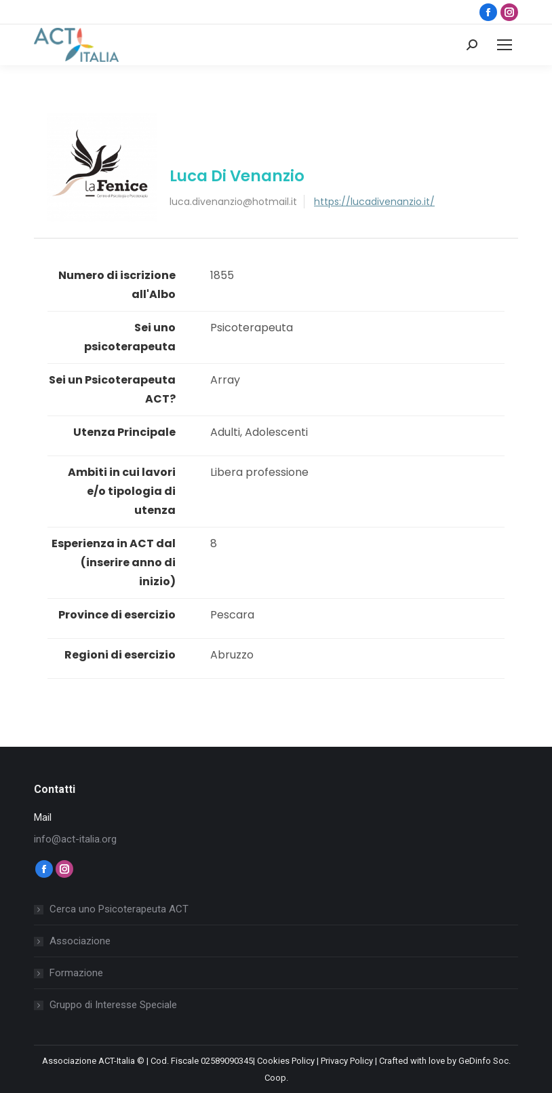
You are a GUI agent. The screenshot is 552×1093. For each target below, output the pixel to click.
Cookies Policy (286, 1061)
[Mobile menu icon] (504, 44)
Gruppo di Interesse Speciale (113, 1005)
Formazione (76, 973)
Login (407, 44)
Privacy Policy (347, 1061)
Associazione (80, 941)
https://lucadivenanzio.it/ (374, 201)
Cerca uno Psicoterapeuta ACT (119, 909)
